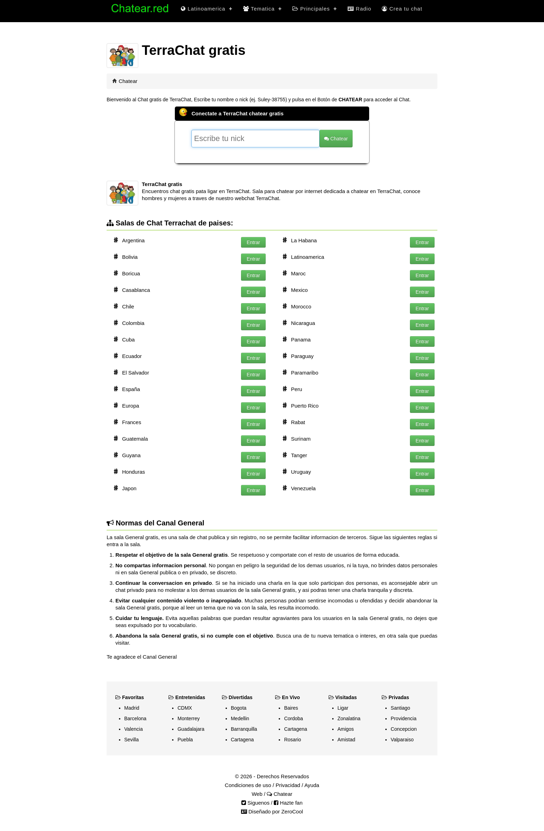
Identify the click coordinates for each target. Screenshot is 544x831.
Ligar (342, 708)
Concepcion (404, 729)
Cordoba (293, 718)
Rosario (292, 739)
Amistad (346, 739)
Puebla (185, 739)
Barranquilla (244, 729)
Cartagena (242, 739)
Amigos (345, 729)
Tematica (262, 9)
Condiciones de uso (248, 785)
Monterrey (188, 718)
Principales (314, 9)
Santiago (400, 708)
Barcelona (135, 718)
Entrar (253, 242)
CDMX (184, 708)
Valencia (133, 729)
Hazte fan (288, 803)
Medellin (240, 718)
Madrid (131, 708)
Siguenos (255, 803)
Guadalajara (190, 729)
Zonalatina (348, 718)
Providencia (403, 718)
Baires (291, 708)
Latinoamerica (207, 9)
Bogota (238, 708)
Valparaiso (402, 739)
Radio (359, 9)
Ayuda (311, 785)
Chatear (128, 81)
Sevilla (131, 739)
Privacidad (288, 785)
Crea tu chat (402, 9)
